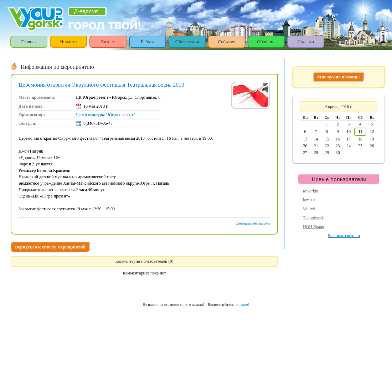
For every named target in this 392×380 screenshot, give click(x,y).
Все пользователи (344, 235)
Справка (306, 41)
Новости (68, 41)
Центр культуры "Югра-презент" (105, 114)
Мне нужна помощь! (338, 76)
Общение (266, 41)
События (226, 41)
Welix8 (309, 208)
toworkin (310, 191)
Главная (29, 41)
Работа (147, 41)
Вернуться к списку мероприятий (50, 247)
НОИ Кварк (313, 226)
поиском (241, 305)
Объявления (187, 41)
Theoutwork (313, 217)
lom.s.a (309, 199)
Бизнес (108, 41)
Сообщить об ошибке (253, 223)
